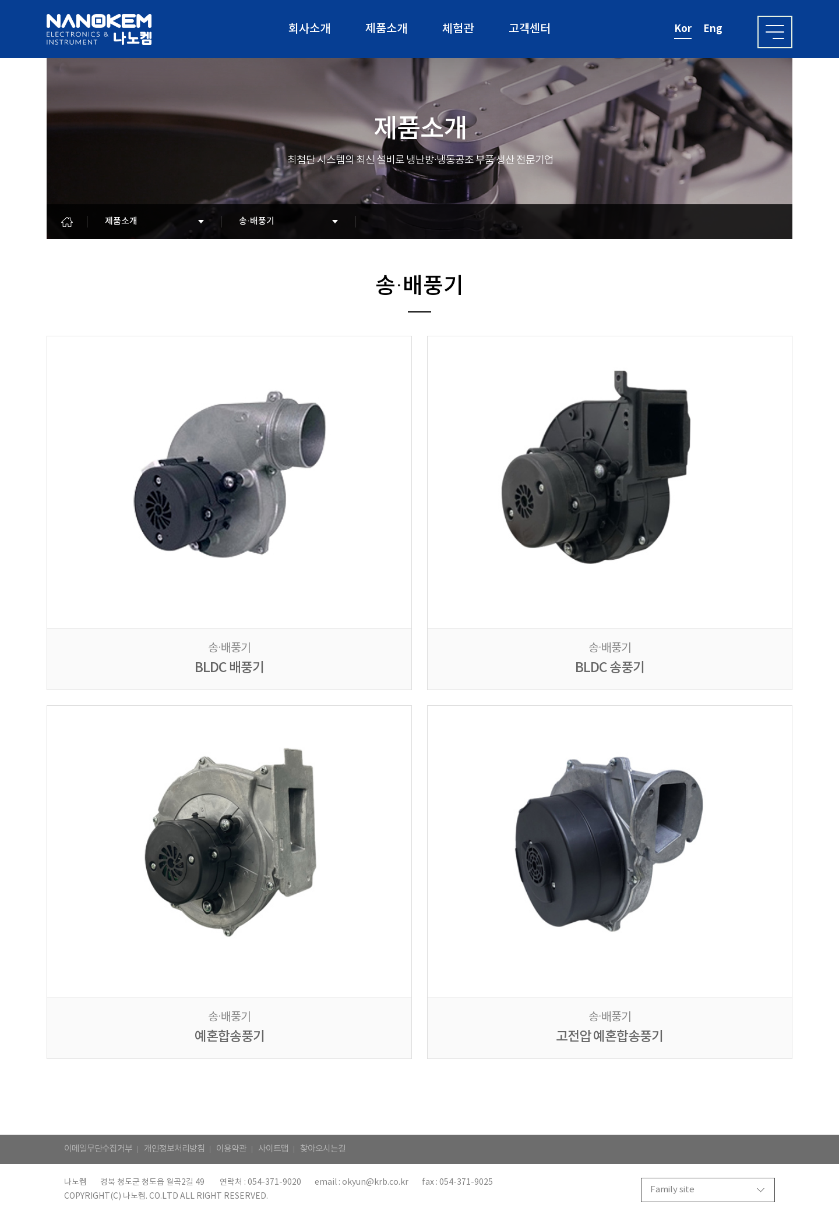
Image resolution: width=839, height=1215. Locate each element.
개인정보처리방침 (174, 1149)
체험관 (458, 29)
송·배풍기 (256, 221)
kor (683, 29)
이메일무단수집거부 (98, 1149)
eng (712, 29)
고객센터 (530, 29)
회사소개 (309, 29)
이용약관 (231, 1149)
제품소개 (386, 29)
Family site (672, 1190)
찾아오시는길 (323, 1149)
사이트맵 (273, 1149)
